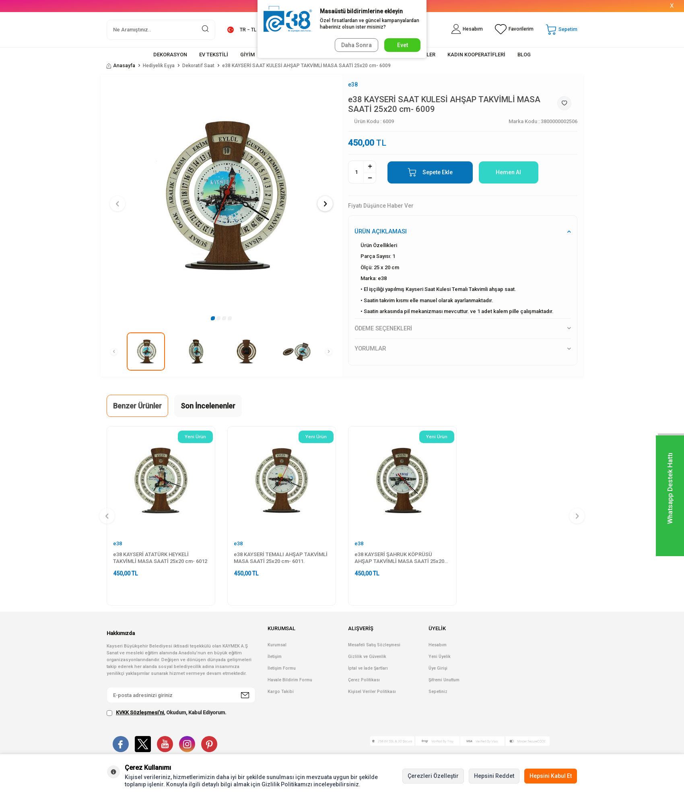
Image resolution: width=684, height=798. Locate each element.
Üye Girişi (438, 668)
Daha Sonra (356, 45)
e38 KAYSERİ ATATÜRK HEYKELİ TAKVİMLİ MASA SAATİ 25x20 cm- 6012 (160, 557)
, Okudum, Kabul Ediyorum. (167, 712)
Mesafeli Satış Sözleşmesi (374, 644)
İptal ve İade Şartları (368, 668)
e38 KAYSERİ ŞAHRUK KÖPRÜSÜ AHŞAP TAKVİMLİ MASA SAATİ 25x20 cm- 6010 (399, 558)
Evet (402, 45)
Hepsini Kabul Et (550, 776)
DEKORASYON (170, 55)
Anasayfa (121, 65)
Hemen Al (508, 172)
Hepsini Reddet (494, 776)
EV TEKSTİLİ (213, 55)
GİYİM (247, 55)
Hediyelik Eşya (159, 65)
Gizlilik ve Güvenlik (367, 656)
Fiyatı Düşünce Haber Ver (381, 205)
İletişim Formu (282, 668)
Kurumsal (277, 644)
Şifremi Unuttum (444, 680)
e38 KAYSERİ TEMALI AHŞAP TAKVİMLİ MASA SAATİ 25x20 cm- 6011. (281, 557)
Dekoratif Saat (198, 65)
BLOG (524, 55)
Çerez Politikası (364, 680)
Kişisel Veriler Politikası (372, 691)
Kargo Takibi (281, 691)
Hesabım (438, 644)
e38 (353, 84)
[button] (213, 318)
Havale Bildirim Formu (290, 680)
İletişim (275, 656)
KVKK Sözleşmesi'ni (140, 712)
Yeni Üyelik (440, 656)
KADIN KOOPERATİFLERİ (476, 55)
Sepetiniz (438, 691)
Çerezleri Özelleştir (433, 776)
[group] (221, 195)
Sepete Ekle (430, 172)
